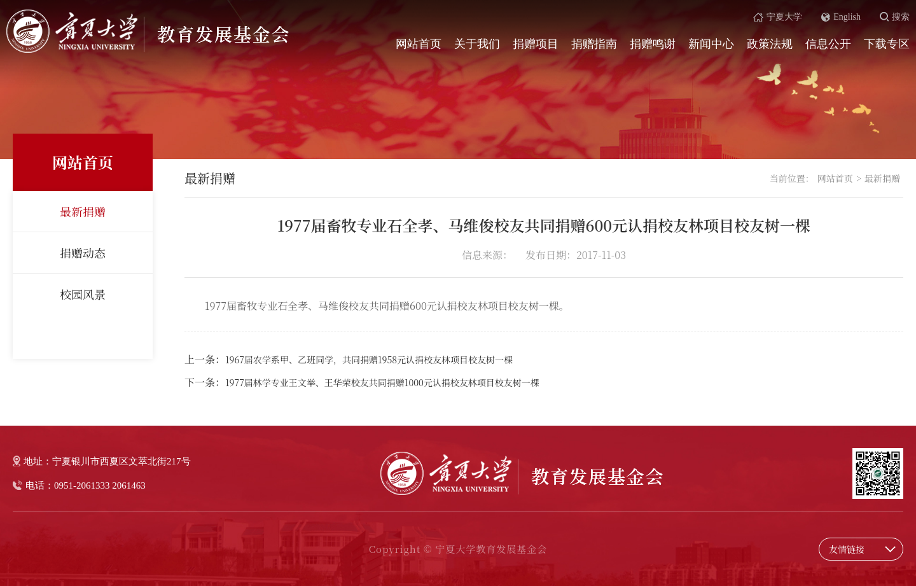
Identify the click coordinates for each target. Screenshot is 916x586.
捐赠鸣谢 (653, 44)
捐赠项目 (536, 44)
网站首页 (418, 44)
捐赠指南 (594, 44)
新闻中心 (711, 44)
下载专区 (887, 44)
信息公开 (828, 44)
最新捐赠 (83, 211)
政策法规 (770, 44)
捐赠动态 (83, 252)
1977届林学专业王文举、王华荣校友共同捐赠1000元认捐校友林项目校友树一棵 (382, 382)
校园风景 (83, 294)
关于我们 (477, 44)
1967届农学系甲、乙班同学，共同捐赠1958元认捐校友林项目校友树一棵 (369, 359)
